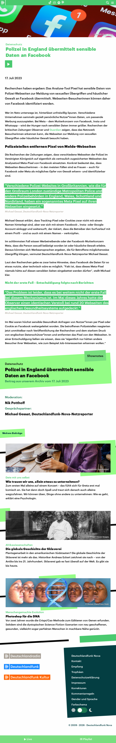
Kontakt (76, 661)
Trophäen (77, 671)
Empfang (77, 666)
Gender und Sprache (84, 699)
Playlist (87, 739)
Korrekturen (78, 688)
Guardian (56, 129)
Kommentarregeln (82, 693)
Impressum (78, 682)
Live (29, 739)
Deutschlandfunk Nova (85, 655)
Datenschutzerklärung (85, 677)
